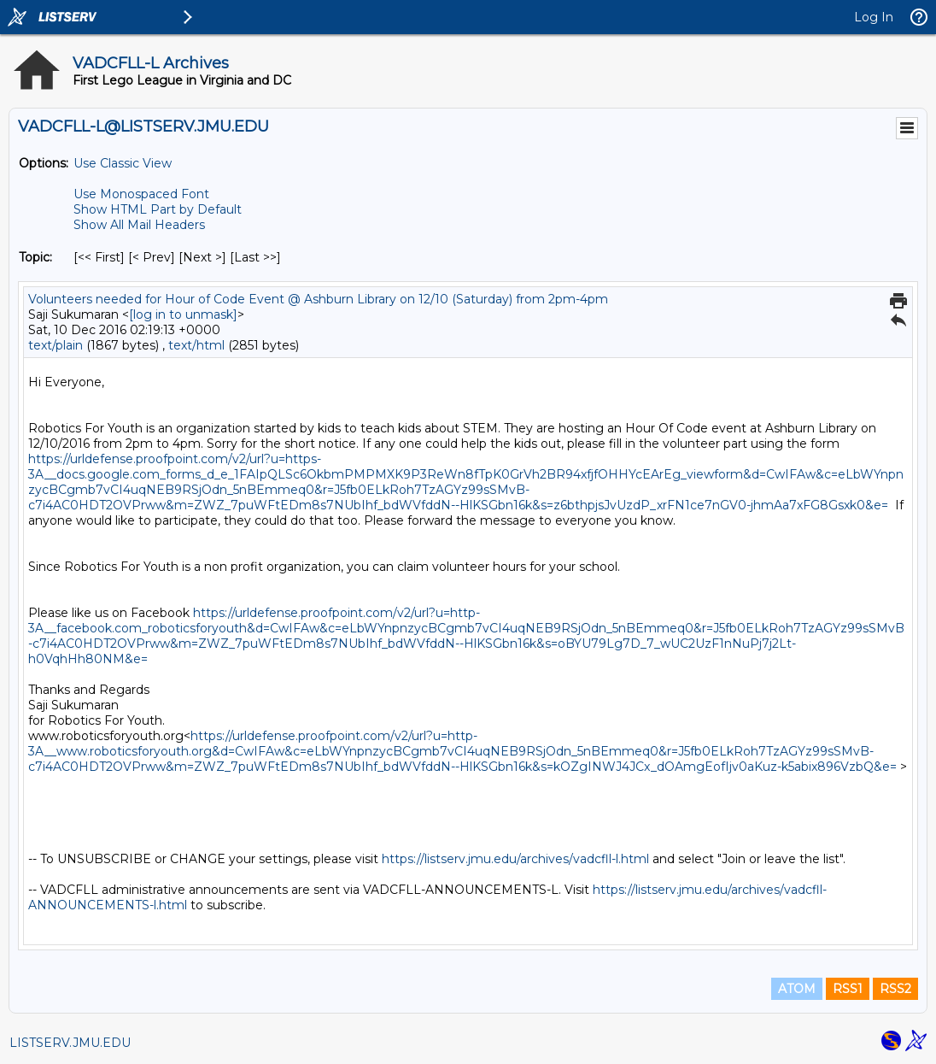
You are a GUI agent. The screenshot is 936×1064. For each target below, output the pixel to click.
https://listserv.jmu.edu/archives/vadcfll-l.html (515, 859)
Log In (873, 17)
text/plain (55, 345)
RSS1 (848, 988)
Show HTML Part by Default (157, 209)
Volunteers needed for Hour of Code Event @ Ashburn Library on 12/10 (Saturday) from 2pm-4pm (318, 299)
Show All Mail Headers (139, 224)
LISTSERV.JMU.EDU (70, 1042)
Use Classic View (122, 163)
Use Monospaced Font (141, 194)
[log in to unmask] (183, 314)
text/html (196, 345)
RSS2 (895, 988)
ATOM (797, 988)
